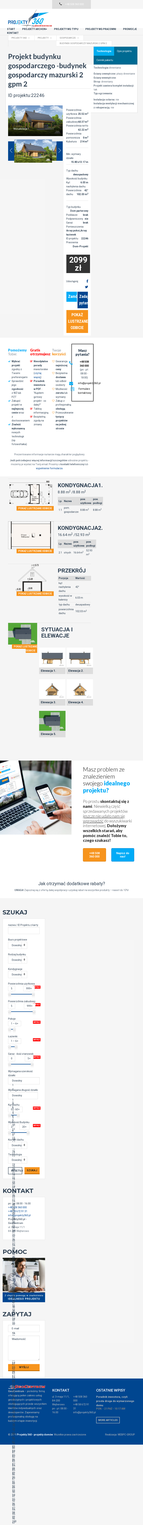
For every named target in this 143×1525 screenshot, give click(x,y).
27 (23, 1201)
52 (23, 1311)
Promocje (88, 16)
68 (23, 1382)
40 (23, 1258)
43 (23, 1271)
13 (23, 1139)
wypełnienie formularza (49, 455)
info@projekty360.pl (89, 369)
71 (23, 1395)
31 (23, 1219)
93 (23, 1492)
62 (23, 1355)
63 (23, 1360)
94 (23, 1496)
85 (23, 1456)
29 (23, 1210)
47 (23, 1289)
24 (23, 1188)
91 (23, 1483)
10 (23, 1126)
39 (23, 1254)
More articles (108, 1406)
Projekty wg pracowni (58, 16)
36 (23, 1241)
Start (47, 12)
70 (23, 1390)
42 (23, 1267)
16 (23, 1152)
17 (23, 1157)
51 (23, 1307)
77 (23, 1421)
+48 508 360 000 (94, 841)
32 (23, 1223)
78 (23, 1426)
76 (23, 1417)
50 (23, 1302)
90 (23, 1479)
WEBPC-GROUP (126, 1421)
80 (23, 1434)
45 (23, 1280)
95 (23, 1501)
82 (23, 1443)
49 (23, 1298)
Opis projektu (124, 37)
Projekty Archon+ (70, 12)
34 (23, 1232)
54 (23, 1320)
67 (23, 1377)
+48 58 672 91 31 (81, 1393)
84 (23, 1452)
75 (23, 1412)
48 (23, 1293)
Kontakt (107, 16)
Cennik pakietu (105, 46)
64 (23, 1364)
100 (23, 1523)
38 (23, 1249)
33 (23, 1227)
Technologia (104, 37)
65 (23, 1368)
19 (23, 1166)
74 (23, 1408)
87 (23, 1465)
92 (23, 1487)
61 (23, 1351)
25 (23, 1192)
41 (23, 1263)
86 (23, 1461)
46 (23, 1285)
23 (23, 1183)
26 (23, 1197)
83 (23, 1448)
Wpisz (36, 974)
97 (23, 1509)
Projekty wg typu (102, 12)
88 (23, 1470)
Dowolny (17, 931)
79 (23, 1430)
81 (23, 1439)
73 (23, 1404)
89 (23, 1474)
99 (23, 1518)
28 (23, 1205)
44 (23, 1276)
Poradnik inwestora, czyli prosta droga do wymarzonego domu (115, 1388)
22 (23, 1179)
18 (23, 1161)
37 (23, 1245)
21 (23, 1174)
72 (23, 1399)
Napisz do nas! (122, 841)
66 (23, 1373)
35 (23, 1236)
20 (23, 1170)
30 (23, 1214)
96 (23, 1505)
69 (23, 1386)
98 (23, 1514)
